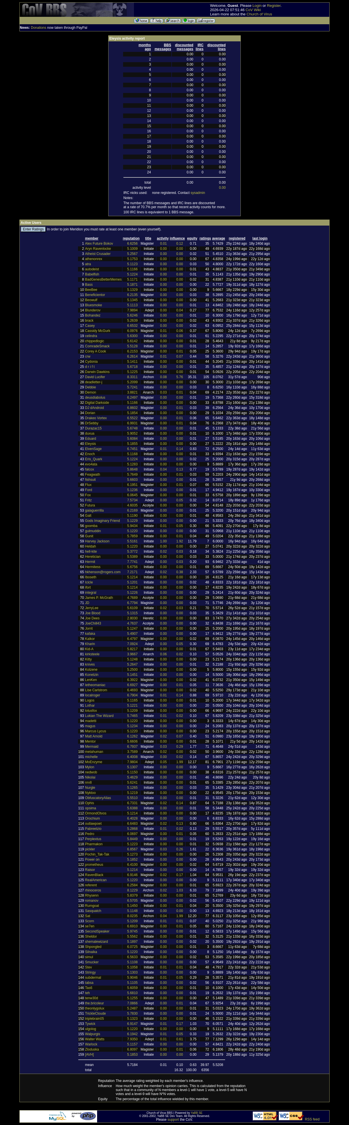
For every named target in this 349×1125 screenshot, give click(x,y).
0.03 (163, 392)
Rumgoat (92, 906)
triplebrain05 (94, 1019)
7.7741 (132, 562)
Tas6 (88, 988)
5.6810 (132, 993)
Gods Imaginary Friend (102, 521)
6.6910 (132, 926)
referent (91, 885)
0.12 (179, 244)
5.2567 (132, 254)
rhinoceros (93, 890)
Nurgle (90, 788)
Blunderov (93, 310)
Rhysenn (92, 895)
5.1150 (132, 772)
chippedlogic (94, 341)
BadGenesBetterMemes (103, 279)
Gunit (89, 536)
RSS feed (312, 1119)
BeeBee (91, 290)
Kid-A (89, 649)
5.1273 (132, 854)
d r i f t (90, 367)
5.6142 (132, 341)
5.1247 (132, 629)
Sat (87, 916)
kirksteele (92, 654)
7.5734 (132, 500)
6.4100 (132, 865)
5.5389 (132, 557)
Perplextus (93, 839)
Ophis (89, 803)
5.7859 (132, 536)
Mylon (89, 767)
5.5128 (132, 346)
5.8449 (132, 839)
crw (88, 356)
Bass (89, 285)
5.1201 (132, 582)
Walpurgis (92, 1034)
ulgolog (90, 1029)
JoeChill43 (93, 623)
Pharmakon (94, 844)
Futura (90, 505)
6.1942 (132, 1034)
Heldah (90, 546)
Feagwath (92, 475)
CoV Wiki (253, 10)
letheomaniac (95, 685)
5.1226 (132, 593)
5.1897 (132, 942)
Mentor (90, 741)
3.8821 (132, 392)
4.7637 (132, 623)
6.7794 (132, 603)
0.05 (179, 500)
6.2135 (132, 295)
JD (87, 603)
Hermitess (93, 567)
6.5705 (132, 901)
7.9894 (132, 310)
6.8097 (132, 1049)
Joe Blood (92, 613)
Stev (88, 967)
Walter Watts (95, 1039)
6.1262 (132, 736)
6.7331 (132, 803)
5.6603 (132, 480)
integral (90, 593)
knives (90, 664)
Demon (90, 392)
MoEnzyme (93, 762)
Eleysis (90, 444)
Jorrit (89, 629)
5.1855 (132, 444)
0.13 (179, 469)
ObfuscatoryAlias (98, 798)
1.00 (163, 541)
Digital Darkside (97, 403)
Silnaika (91, 952)
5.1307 (132, 767)
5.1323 (132, 1019)
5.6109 (132, 608)
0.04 (179, 310)
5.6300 (132, 336)
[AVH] (89, 1055)
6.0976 (132, 331)
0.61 (179, 1039)
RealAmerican (96, 880)
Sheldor (91, 936)
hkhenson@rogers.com (103, 572)
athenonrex (93, 259)
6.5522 (132, 418)
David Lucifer (95, 377)
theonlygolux (94, 1008)
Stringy (90, 972)
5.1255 (132, 998)
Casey (90, 326)
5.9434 (132, 526)
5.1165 (132, 700)
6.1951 (132, 485)
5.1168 (132, 454)
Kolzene (91, 670)
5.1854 (132, 413)
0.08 (163, 377)
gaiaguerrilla (94, 510)
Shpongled (93, 947)
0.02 (163, 552)
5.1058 (132, 967)
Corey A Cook (95, 351)
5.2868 (132, 829)
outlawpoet (93, 824)
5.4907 (132, 634)
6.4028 (132, 818)
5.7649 (132, 475)
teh (87, 993)
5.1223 (132, 844)
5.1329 (132, 290)
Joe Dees (92, 618)
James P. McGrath (99, 598)
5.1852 (132, 860)
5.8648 (132, 469)
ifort (88, 587)
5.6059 (132, 988)
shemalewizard (96, 942)
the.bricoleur (94, 1003)
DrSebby (92, 423)
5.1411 (132, 362)
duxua (90, 433)
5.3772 (132, 552)
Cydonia (91, 362)
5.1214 (132, 577)
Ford (88, 490)
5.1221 (132, 706)
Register (274, 5)
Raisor (90, 870)
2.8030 (132, 618)
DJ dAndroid (94, 408)
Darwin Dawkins (97, 372)
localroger (92, 695)
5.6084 (132, 439)
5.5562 (132, 936)
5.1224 (132, 274)
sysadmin (197, 193)
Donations (38, 28)
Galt (88, 516)
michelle (91, 757)
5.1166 (132, 269)
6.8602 (132, 408)
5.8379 (132, 895)
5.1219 (132, 793)
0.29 (179, 747)
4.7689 (132, 598)
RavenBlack (94, 875)
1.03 (179, 890)
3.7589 (132, 752)
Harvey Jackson (97, 541)
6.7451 (132, 449)
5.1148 (132, 911)
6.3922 (132, 680)
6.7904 (132, 695)
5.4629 (132, 777)
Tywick (90, 1024)
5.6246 (132, 315)
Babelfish (92, 274)
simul (89, 957)
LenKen (91, 680)
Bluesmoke (93, 305)
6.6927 (132, 685)
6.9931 (132, 423)
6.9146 (132, 875)
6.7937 (132, 747)
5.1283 (132, 464)
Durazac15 (93, 428)
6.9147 (132, 1024)
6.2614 (132, 356)
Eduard (90, 439)
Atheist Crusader (98, 254)
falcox (89, 469)
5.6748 (132, 428)
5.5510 (132, 798)
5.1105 (132, 983)
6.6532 (132, 326)
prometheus (94, 865)
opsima (90, 808)
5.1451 (132, 675)
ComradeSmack (97, 346)
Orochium (92, 818)
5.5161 (132, 541)
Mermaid (92, 747)
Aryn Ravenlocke (98, 249)
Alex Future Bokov (99, 244)
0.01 (163, 244)
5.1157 (132, 1044)
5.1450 (132, 906)
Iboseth (90, 577)
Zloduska (92, 1049)
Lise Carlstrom (96, 690)
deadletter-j (93, 382)
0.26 (179, 849)
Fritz (88, 500)
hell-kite (91, 552)
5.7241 (132, 387)
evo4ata (91, 464)
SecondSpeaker (97, 931)
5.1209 (132, 711)
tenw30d (91, 998)
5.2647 (132, 664)
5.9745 (132, 931)
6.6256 (132, 244)
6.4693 (132, 690)
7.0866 (132, 1003)
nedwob (91, 772)
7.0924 (132, 644)
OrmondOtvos (96, 813)
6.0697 (132, 834)
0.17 (179, 875)
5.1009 (132, 249)
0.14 (179, 449)
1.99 (179, 762)
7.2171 (132, 572)
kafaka (90, 634)
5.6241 (132, 783)
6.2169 (132, 510)
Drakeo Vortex (96, 418)
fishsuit (90, 480)
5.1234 (132, 726)
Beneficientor (95, 295)
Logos (90, 700)
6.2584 (132, 885)
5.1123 (132, 264)
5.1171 (132, 279)
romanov (92, 901)
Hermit (90, 562)
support (173, 1120)
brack (89, 321)
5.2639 (132, 321)
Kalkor (90, 639)
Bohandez (93, 315)
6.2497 (132, 398)
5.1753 (132, 259)
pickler (90, 849)
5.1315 (132, 613)
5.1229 (132, 521)
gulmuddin (93, 531)
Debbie (90, 387)
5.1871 (132, 285)
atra (88, 264)
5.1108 (132, 962)
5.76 (179, 377)
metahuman (94, 752)
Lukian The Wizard (99, 716)
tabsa (89, 983)
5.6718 (132, 367)
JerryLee (92, 608)
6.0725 (132, 947)
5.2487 (132, 1008)
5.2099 (132, 382)
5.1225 (132, 372)
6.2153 (132, 351)
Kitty (88, 659)
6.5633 (132, 957)
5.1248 (132, 659)
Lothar (90, 706)
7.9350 (132, 1039)
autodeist (92, 269)
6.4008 (132, 757)
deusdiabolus (95, 398)
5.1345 (132, 300)
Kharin (90, 644)
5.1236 (132, 490)
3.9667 (132, 654)
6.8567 (132, 849)
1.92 (179, 541)
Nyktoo (90, 793)
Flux (88, 485)
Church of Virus (259, 14)
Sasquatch (93, 911)
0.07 (179, 356)
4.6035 (132, 505)
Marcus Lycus (95, 731)
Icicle (89, 582)
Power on (92, 860)
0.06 (179, 331)
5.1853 (132, 1055)
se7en (90, 926)
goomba (91, 526)
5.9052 (132, 433)
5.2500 (132, 670)
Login (257, 5)
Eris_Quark (93, 459)
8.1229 (132, 890)
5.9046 (132, 978)
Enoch (90, 454)
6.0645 (132, 495)
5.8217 (132, 649)
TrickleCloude (95, 1013)
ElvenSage (93, 449)
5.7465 (132, 716)
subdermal (93, 978)
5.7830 (132, 1013)
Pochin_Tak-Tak (97, 854)
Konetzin (92, 675)
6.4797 (132, 639)
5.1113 (132, 305)
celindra (91, 336)
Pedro (89, 834)
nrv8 (88, 783)
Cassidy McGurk (97, 331)
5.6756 (132, 567)
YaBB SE (196, 1112)
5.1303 (132, 972)
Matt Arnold (94, 736)
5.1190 (132, 516)
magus (90, 726)
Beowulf (91, 300)
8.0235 (132, 916)
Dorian (90, 413)
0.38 (179, 572)
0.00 (222, 188)
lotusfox (91, 711)
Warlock (91, 1044)
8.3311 (132, 377)
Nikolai (90, 777)
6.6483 (132, 824)
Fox (88, 495)
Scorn (89, 921)
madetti (90, 721)
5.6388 (132, 808)
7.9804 (132, 762)
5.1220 (132, 531)
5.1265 (132, 788)
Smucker (92, 962)
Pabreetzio (93, 829)
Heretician (93, 557)
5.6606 (132, 741)
